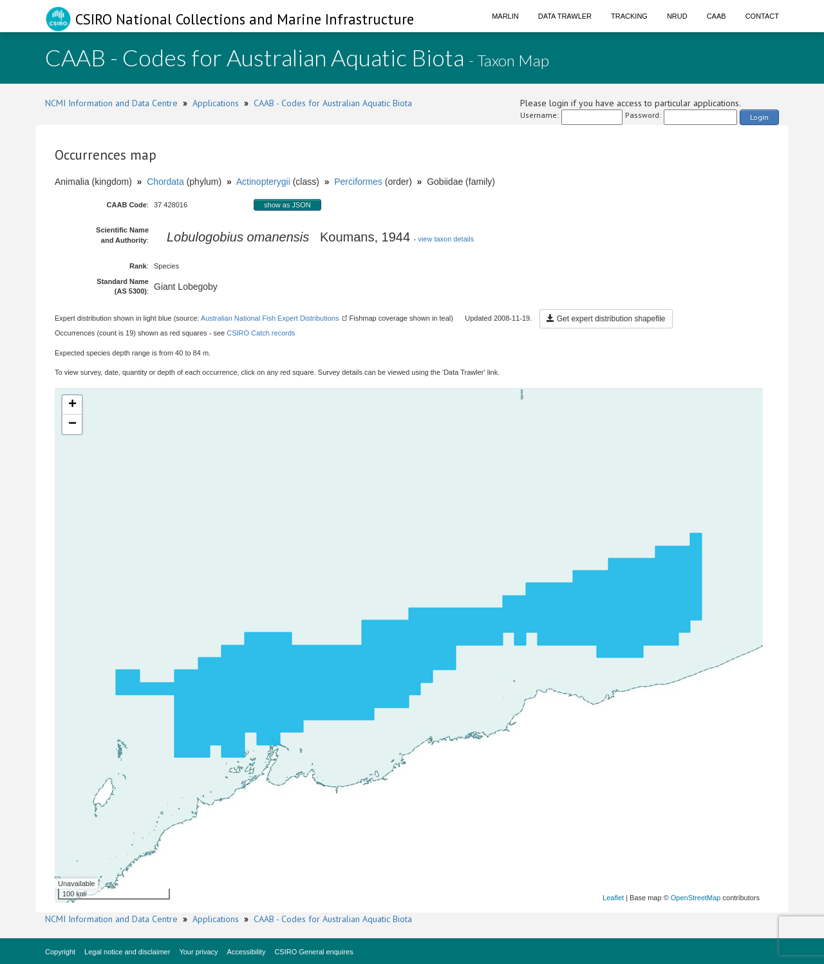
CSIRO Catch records (261, 333)
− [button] (72, 424)
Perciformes (358, 181)
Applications (215, 103)
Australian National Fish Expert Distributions (270, 318)
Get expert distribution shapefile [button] (606, 318)
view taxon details (446, 239)
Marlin (505, 16)
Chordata (165, 181)
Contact (762, 16)
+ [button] (72, 405)
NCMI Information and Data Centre (111, 103)
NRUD (677, 16)
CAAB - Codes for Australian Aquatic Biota (333, 103)
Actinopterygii (263, 181)
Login (759, 117)
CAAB (716, 16)
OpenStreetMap (696, 898)
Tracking (629, 16)
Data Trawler (565, 16)
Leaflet (613, 898)
